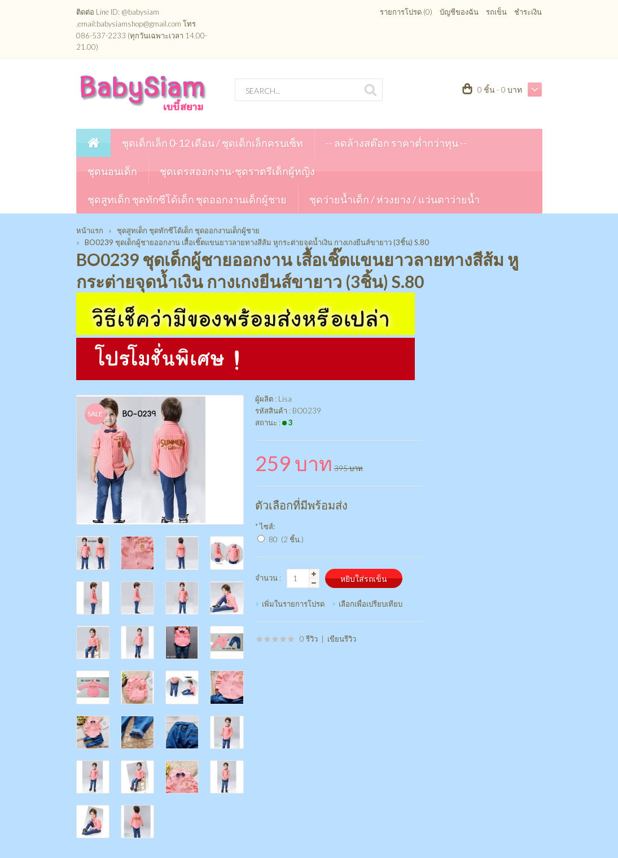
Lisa (285, 398)
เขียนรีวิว (341, 638)
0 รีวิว (309, 638)
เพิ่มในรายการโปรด (293, 603)
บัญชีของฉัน (459, 11)
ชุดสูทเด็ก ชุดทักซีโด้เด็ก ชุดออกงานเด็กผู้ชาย (188, 230)
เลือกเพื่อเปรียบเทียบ (370, 603)
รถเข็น (496, 11)
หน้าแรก (89, 230)
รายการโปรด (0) (406, 11)
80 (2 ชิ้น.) (286, 539)
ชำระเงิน (528, 11)
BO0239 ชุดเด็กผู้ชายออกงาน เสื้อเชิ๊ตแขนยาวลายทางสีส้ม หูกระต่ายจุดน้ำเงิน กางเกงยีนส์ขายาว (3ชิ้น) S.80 (257, 242)
